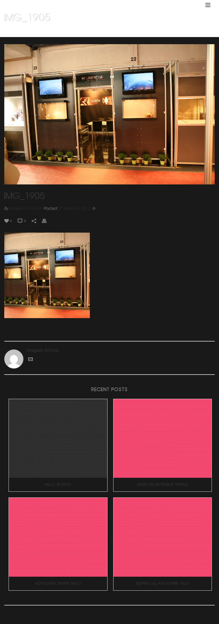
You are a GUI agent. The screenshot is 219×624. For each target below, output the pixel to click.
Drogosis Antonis (25, 208)
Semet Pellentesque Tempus (162, 484)
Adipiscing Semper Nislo (58, 583)
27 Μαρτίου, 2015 (74, 208)
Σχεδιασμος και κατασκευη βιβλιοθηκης (157, 31)
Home (114, 31)
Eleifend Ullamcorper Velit (162, 583)
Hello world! (58, 484)
